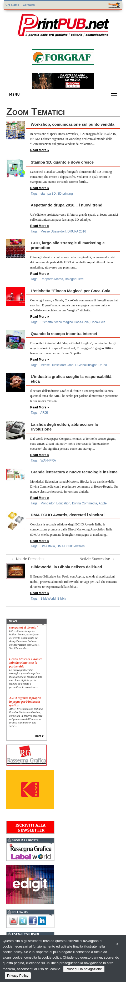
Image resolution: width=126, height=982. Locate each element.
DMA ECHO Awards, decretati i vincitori (67, 515)
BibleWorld (48, 598)
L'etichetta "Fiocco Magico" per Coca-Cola (70, 290)
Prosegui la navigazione (84, 969)
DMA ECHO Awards (70, 546)
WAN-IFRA (48, 460)
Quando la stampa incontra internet (64, 333)
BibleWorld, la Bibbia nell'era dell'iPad (66, 567)
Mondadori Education (55, 503)
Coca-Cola (97, 322)
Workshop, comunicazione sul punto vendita (72, 124)
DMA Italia (48, 546)
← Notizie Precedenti (28, 559)
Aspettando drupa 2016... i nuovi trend (67, 205)
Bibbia (61, 598)
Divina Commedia (84, 503)
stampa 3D (48, 193)
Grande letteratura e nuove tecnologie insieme (74, 472)
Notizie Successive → (97, 559)
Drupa (102, 365)
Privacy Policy (17, 976)
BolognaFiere (74, 279)
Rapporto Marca (52, 279)
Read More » (39, 150)
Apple (103, 503)
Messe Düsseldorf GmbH (58, 365)
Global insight (87, 365)
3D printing (65, 193)
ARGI (44, 412)
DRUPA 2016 (77, 231)
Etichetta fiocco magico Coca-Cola (65, 322)
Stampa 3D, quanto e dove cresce (62, 162)
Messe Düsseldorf (53, 231)
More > (39, 735)
